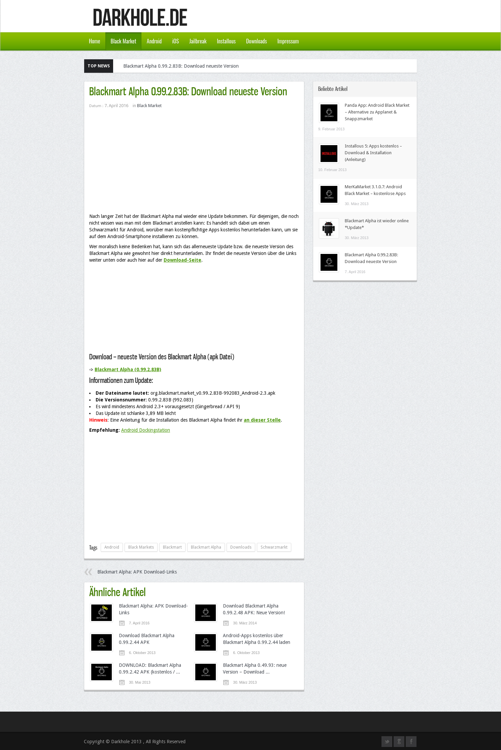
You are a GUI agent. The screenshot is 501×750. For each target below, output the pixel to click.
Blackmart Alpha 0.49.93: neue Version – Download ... (255, 668)
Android (154, 41)
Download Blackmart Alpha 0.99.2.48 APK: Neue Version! (254, 609)
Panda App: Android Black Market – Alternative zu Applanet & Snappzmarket (377, 112)
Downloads (256, 41)
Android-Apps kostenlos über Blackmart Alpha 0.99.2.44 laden (256, 639)
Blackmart (172, 547)
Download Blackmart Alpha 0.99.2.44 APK (146, 639)
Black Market (123, 41)
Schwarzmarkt (274, 547)
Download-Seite (182, 260)
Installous (226, 41)
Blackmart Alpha (206, 547)
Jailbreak (197, 41)
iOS (175, 41)
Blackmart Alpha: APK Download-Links (137, 572)
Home (94, 41)
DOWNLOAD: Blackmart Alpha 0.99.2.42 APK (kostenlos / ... (150, 668)
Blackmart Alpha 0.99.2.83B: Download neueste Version (181, 66)
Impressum (288, 41)
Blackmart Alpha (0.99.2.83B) (128, 369)
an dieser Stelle (262, 420)
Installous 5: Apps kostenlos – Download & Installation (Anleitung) (373, 152)
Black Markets (141, 547)
